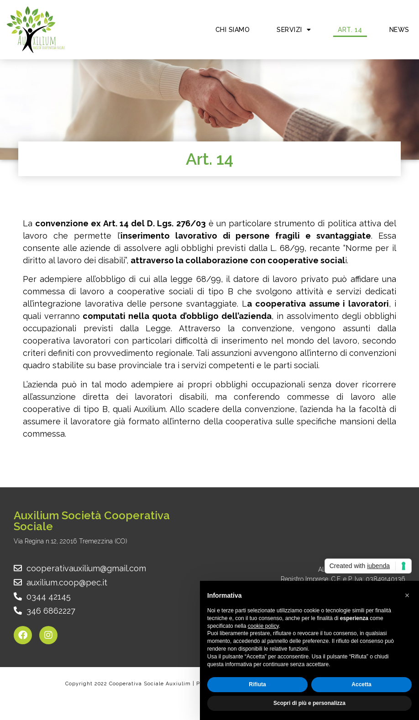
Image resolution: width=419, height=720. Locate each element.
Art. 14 (350, 29)
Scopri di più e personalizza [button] (309, 703)
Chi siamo (232, 29)
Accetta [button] (361, 684)
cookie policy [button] (263, 626)
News (399, 29)
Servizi (294, 29)
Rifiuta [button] (257, 684)
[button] (407, 595)
